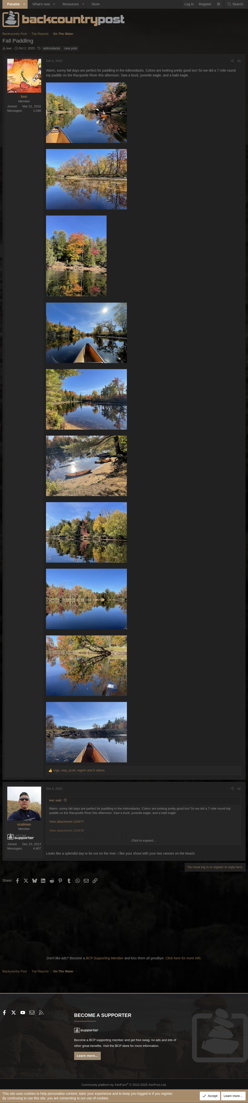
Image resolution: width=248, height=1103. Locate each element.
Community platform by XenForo (124, 1083)
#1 (239, 61)
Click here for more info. (183, 958)
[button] (24, 4)
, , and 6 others (79, 770)
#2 (239, 788)
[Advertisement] (124, 919)
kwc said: (55, 800)
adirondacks (51, 48)
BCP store (137, 1047)
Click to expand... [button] (144, 840)
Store (96, 4)
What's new (41, 4)
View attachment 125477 (66, 821)
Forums (13, 4)
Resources (70, 4)
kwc (9, 48)
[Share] (232, 61)
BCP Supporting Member (104, 958)
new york (70, 48)
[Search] (235, 4)
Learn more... (88, 1057)
